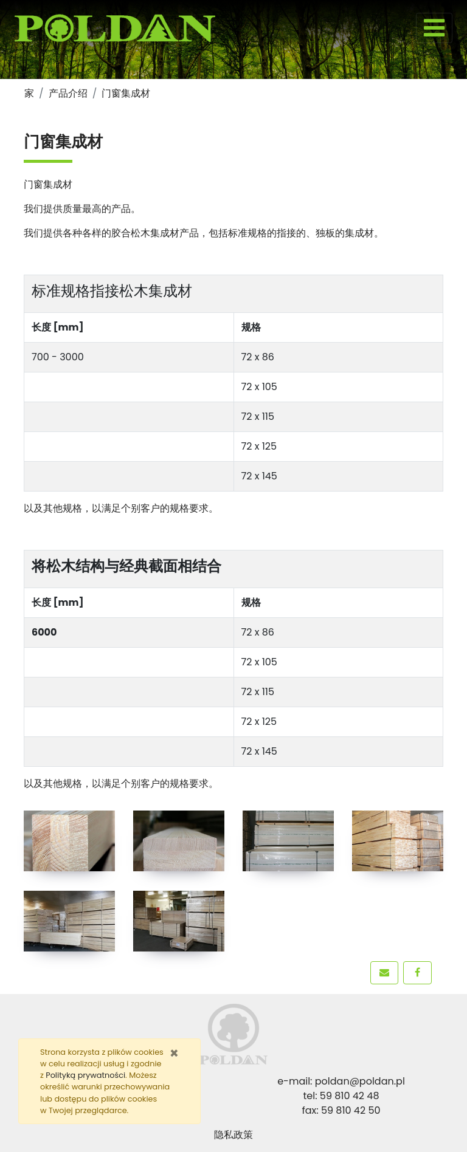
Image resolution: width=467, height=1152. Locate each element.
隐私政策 (233, 1135)
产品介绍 (68, 93)
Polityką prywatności (85, 1075)
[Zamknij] (174, 1053)
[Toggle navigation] (434, 28)
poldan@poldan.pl (360, 1081)
